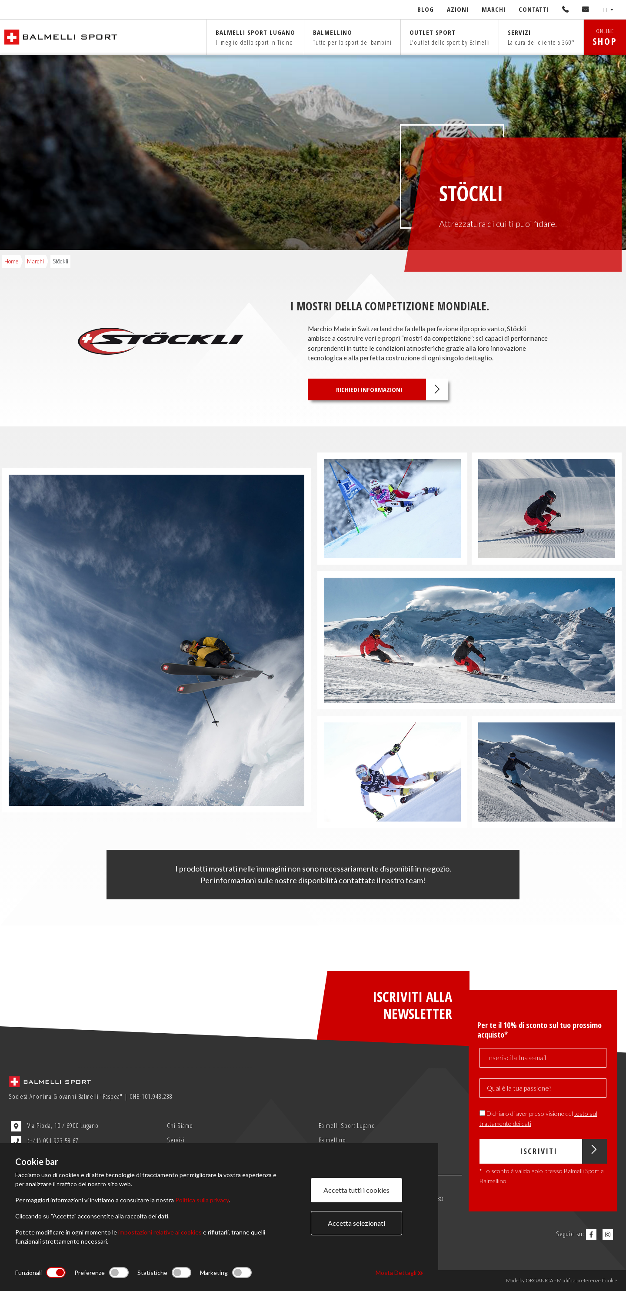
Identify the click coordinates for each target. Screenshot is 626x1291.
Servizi (541, 37)
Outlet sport (450, 37)
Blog (425, 9)
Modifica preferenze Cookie (587, 1280)
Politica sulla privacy (202, 1200)
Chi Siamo (180, 1125)
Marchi (494, 9)
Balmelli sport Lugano (255, 37)
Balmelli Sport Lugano (347, 1125)
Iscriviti (563, 1151)
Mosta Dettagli (399, 1272)
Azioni (458, 9)
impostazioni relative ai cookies (160, 1232)
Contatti (534, 9)
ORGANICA (539, 1280)
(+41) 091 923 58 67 (45, 1141)
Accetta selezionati (356, 1223)
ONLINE (605, 37)
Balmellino (352, 37)
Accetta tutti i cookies (356, 1190)
